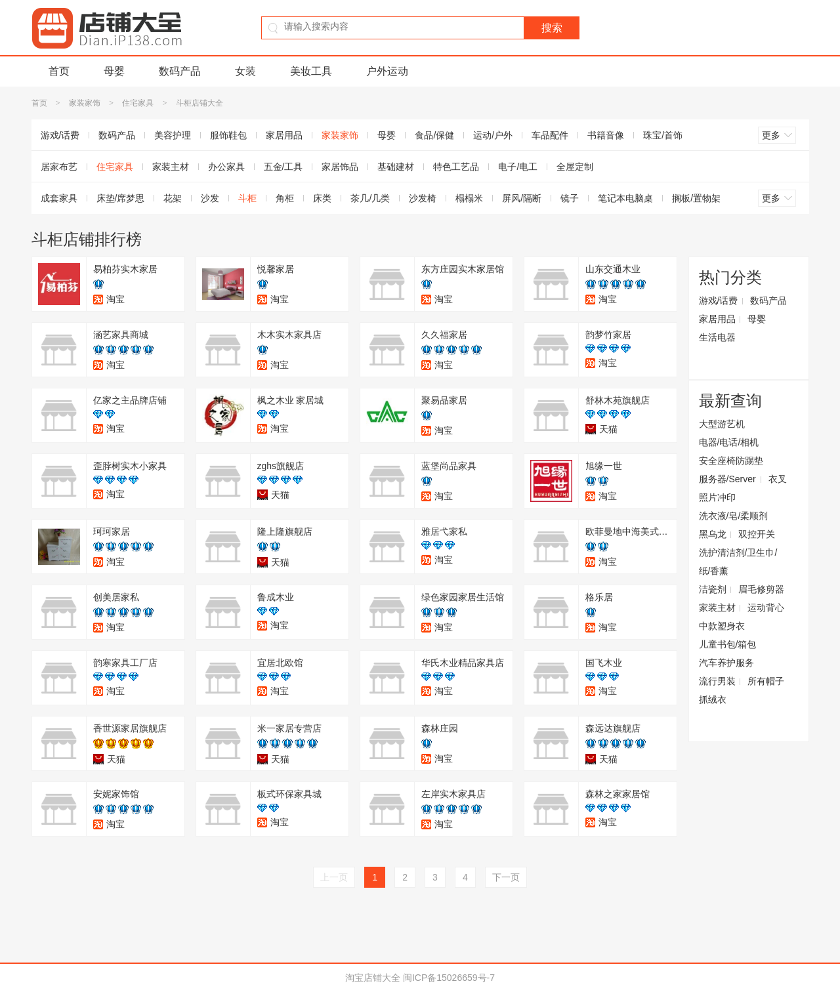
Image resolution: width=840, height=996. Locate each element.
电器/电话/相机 (729, 442)
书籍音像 (605, 135)
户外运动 (387, 71)
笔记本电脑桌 (625, 198)
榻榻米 (469, 198)
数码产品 (180, 71)
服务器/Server (727, 479)
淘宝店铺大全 (372, 977)
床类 (322, 198)
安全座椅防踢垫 (731, 460)
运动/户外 (493, 135)
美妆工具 (311, 71)
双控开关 (756, 534)
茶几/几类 (370, 198)
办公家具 (226, 166)
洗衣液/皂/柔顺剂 (733, 515)
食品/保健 (434, 135)
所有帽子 (765, 681)
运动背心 (765, 607)
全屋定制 (574, 166)
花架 (172, 198)
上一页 (334, 877)
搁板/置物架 (696, 198)
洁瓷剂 (712, 589)
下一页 (506, 877)
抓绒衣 (712, 699)
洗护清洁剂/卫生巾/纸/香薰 (738, 561)
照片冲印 (717, 497)
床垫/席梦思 (120, 198)
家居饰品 (340, 166)
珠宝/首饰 (662, 135)
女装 (245, 71)
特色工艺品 (456, 166)
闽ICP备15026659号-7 (449, 977)
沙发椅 (422, 198)
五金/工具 (283, 166)
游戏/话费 (60, 135)
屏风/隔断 (521, 198)
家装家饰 (84, 103)
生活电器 (717, 337)
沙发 (210, 198)
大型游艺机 (722, 424)
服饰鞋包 (228, 135)
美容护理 (172, 135)
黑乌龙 (712, 534)
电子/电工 (517, 166)
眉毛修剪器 (761, 589)
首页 (59, 71)
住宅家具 (138, 103)
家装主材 (170, 166)
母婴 (114, 71)
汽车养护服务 (726, 662)
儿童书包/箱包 (728, 644)
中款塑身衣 (722, 626)
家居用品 (284, 135)
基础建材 (395, 166)
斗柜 (247, 198)
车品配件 (550, 135)
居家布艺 (59, 166)
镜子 (569, 198)
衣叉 (777, 479)
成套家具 (59, 198)
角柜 (285, 198)
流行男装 (717, 681)
